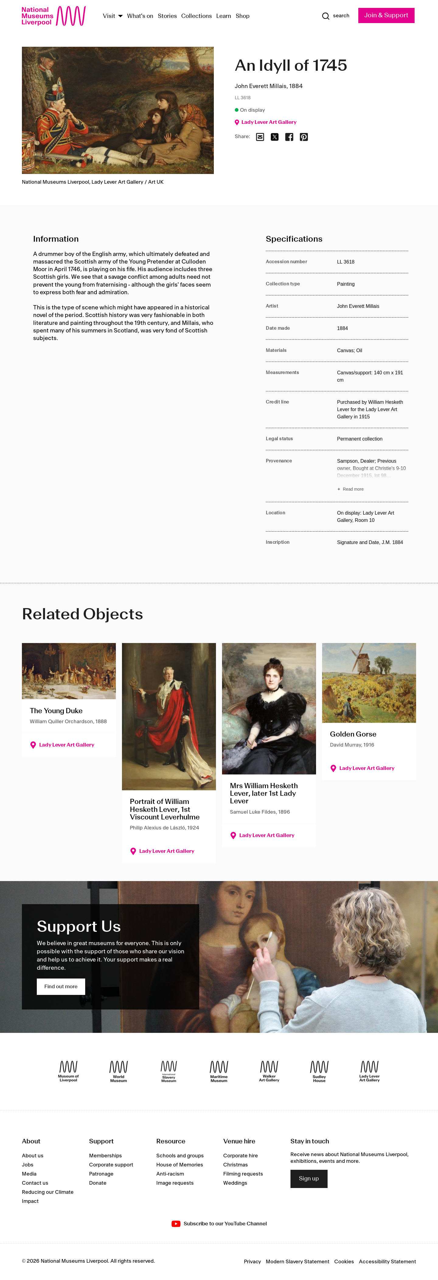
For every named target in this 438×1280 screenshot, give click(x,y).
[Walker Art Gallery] (269, 1071)
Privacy (252, 1262)
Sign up (309, 1179)
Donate (97, 1183)
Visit (109, 16)
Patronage (101, 1174)
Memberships (105, 1156)
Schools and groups (180, 1156)
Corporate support (111, 1165)
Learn (223, 16)
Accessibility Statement (387, 1262)
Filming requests (243, 1174)
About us (32, 1156)
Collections (196, 16)
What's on (140, 16)
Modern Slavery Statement (297, 1262)
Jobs (27, 1165)
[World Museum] (118, 1071)
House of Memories (179, 1165)
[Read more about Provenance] (372, 476)
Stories (167, 16)
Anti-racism (170, 1174)
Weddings (235, 1183)
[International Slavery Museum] (169, 1071)
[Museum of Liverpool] (68, 1071)
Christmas (235, 1165)
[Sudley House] (319, 1071)
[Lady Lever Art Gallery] (369, 1071)
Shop (243, 16)
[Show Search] (335, 16)
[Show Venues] (120, 16)
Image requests (175, 1183)
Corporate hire (240, 1156)
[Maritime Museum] (219, 1071)
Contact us (35, 1183)
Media (29, 1174)
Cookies (344, 1262)
